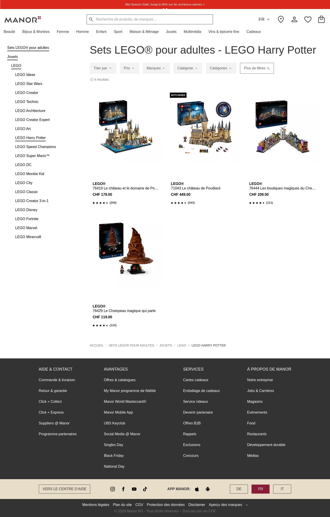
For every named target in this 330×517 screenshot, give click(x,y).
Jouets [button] (165, 345)
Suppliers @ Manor (54, 423)
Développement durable (266, 445)
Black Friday (114, 456)
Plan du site (122, 505)
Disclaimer (196, 505)
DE (238, 489)
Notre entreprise (260, 380)
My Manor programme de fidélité (130, 391)
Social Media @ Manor (122, 434)
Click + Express (51, 412)
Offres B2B (192, 423)
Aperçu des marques (225, 505)
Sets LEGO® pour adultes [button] (131, 345)
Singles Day (113, 445)
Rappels (189, 434)
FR (264, 19)
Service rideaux (195, 401)
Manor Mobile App (118, 412)
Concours (190, 456)
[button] (11, 31)
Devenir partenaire (198, 412)
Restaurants (256, 434)
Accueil (97, 345)
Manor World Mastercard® (125, 401)
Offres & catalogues (120, 380)
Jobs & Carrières (260, 391)
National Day (114, 466)
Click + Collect (50, 401)
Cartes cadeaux (195, 380)
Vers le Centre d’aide (65, 489)
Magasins (254, 401)
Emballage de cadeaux (201, 391)
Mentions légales (95, 505)
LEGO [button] (181, 345)
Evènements (257, 412)
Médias (253, 456)
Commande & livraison (57, 380)
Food (251, 423)
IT (282, 489)
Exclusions (191, 445)
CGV (139, 505)
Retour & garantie (53, 391)
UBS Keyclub (114, 423)
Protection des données (166, 505)
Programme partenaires (58, 434)
